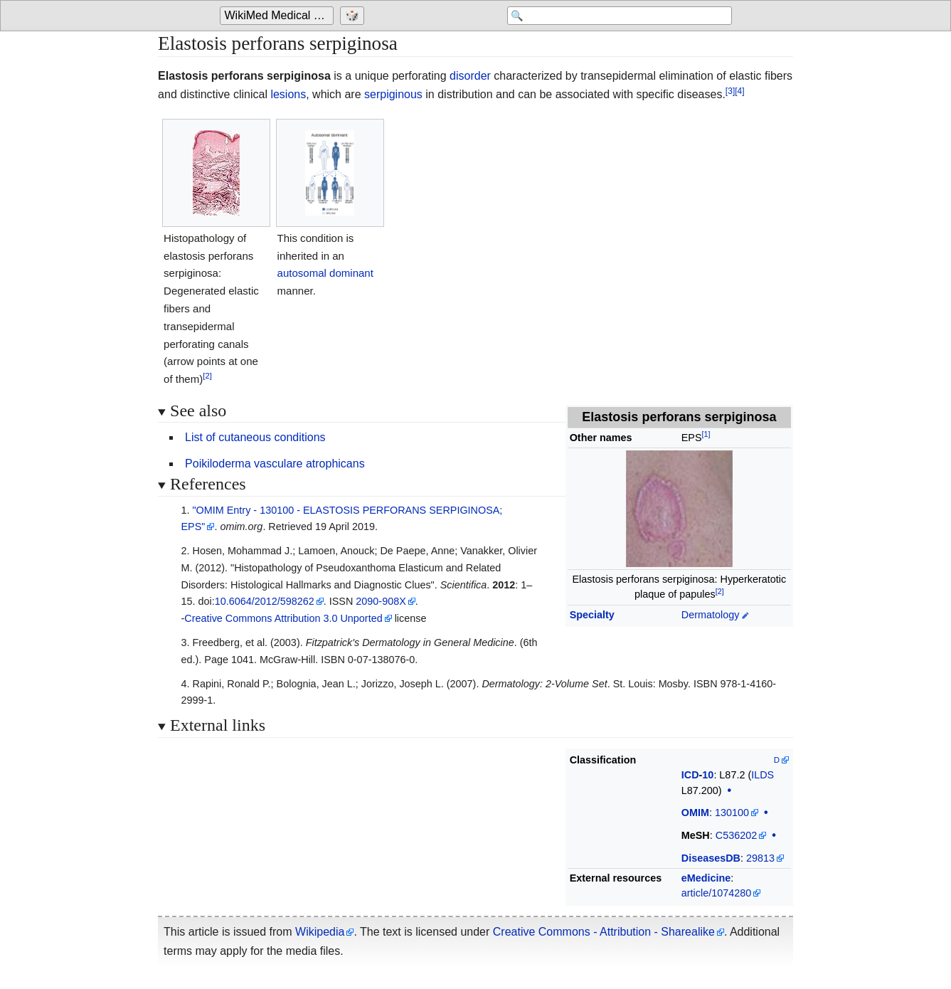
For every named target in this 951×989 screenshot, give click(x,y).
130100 (732, 812)
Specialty (592, 614)
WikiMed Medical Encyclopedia (279, 15)
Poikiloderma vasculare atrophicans (275, 464)
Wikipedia (319, 932)
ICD (690, 775)
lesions (288, 94)
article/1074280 (716, 893)
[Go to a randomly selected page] (354, 15)
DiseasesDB (710, 858)
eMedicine (706, 878)
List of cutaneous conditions (255, 437)
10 (707, 775)
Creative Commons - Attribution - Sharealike (604, 932)
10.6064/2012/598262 (264, 601)
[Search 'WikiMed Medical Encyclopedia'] (618, 15)
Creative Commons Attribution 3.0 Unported (283, 618)
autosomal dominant (325, 273)
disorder (470, 76)
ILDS (762, 775)
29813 (760, 858)
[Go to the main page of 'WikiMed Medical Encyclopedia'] (278, 15)
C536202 (736, 835)
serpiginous (393, 94)
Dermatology (710, 614)
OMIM (695, 812)
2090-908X (380, 601)
